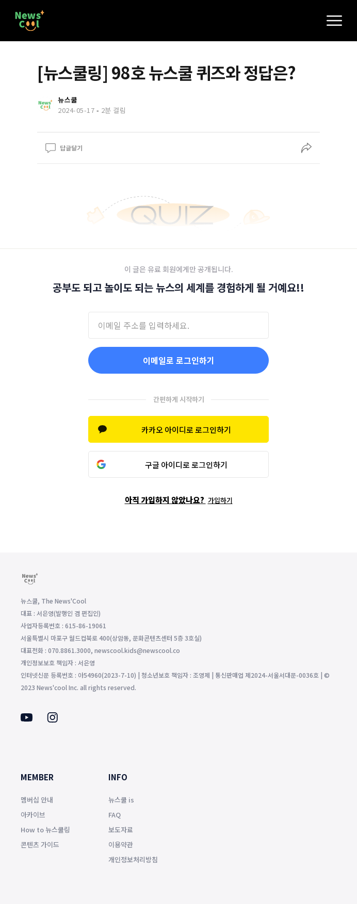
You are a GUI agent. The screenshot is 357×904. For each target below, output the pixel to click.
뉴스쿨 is (121, 799)
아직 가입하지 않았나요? (179, 499)
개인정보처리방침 (133, 859)
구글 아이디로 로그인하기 (186, 464)
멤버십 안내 (37, 799)
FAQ (114, 814)
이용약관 (120, 844)
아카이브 (33, 814)
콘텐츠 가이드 (40, 844)
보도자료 (120, 829)
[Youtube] (27, 718)
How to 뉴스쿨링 (45, 829)
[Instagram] (52, 719)
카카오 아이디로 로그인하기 (186, 429)
